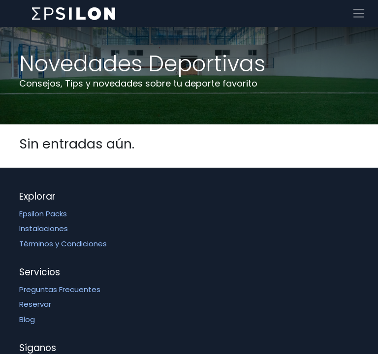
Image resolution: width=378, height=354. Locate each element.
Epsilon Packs (43, 213)
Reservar (35, 304)
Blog (27, 319)
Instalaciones (43, 228)
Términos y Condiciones (63, 243)
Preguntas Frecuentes (59, 289)
